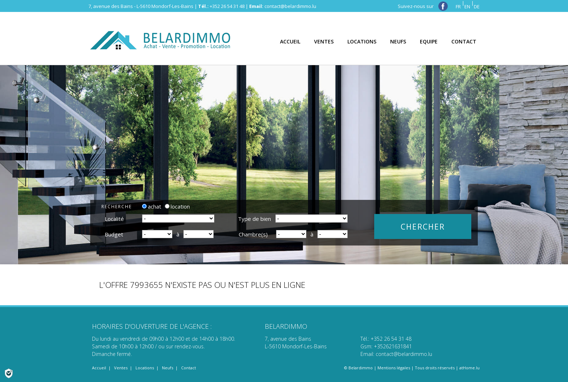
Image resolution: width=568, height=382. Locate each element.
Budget (114, 234)
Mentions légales (393, 367)
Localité (114, 218)
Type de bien (254, 218)
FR (458, 6)
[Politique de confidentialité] (9, 372)
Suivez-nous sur (423, 6)
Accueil (99, 367)
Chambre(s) (253, 234)
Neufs (167, 367)
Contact (188, 367)
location (177, 206)
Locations (144, 367)
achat (151, 206)
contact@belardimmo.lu (290, 6)
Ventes (121, 367)
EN (467, 6)
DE (477, 6)
